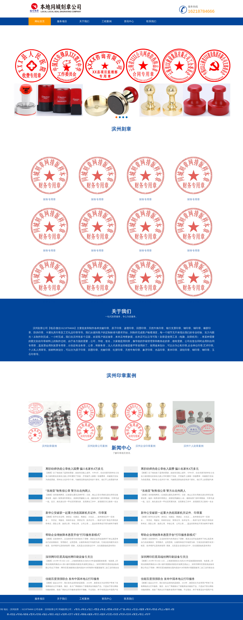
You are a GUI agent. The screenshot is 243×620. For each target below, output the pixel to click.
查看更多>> (6, 363)
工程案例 (107, 21)
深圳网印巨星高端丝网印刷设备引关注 (69, 568)
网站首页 (40, 21)
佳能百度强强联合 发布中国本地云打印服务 (72, 590)
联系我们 (151, 21)
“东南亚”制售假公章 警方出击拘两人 (68, 502)
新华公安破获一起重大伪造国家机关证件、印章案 (76, 524)
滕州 (16, 609)
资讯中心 (129, 21)
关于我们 (84, 21)
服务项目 (62, 21)
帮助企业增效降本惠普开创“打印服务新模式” (73, 546)
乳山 (10, 609)
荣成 (3, 609)
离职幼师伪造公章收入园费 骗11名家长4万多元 (74, 480)
